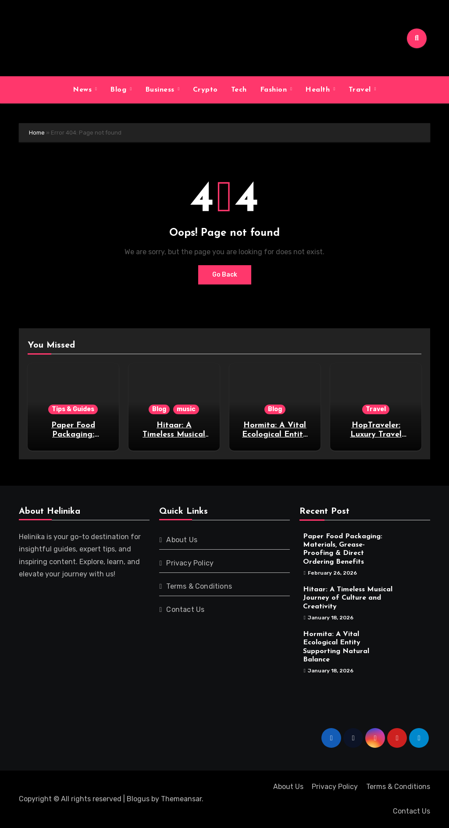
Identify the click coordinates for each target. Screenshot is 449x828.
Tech (239, 89)
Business (161, 89)
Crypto (205, 89)
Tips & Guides (73, 409)
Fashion (274, 89)
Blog (119, 89)
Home (37, 132)
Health (318, 89)
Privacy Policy (190, 563)
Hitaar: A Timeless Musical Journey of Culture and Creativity (347, 598)
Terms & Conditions (199, 586)
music (186, 409)
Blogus (138, 799)
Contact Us (185, 609)
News (83, 89)
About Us (181, 540)
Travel (361, 89)
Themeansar (181, 799)
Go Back (224, 274)
